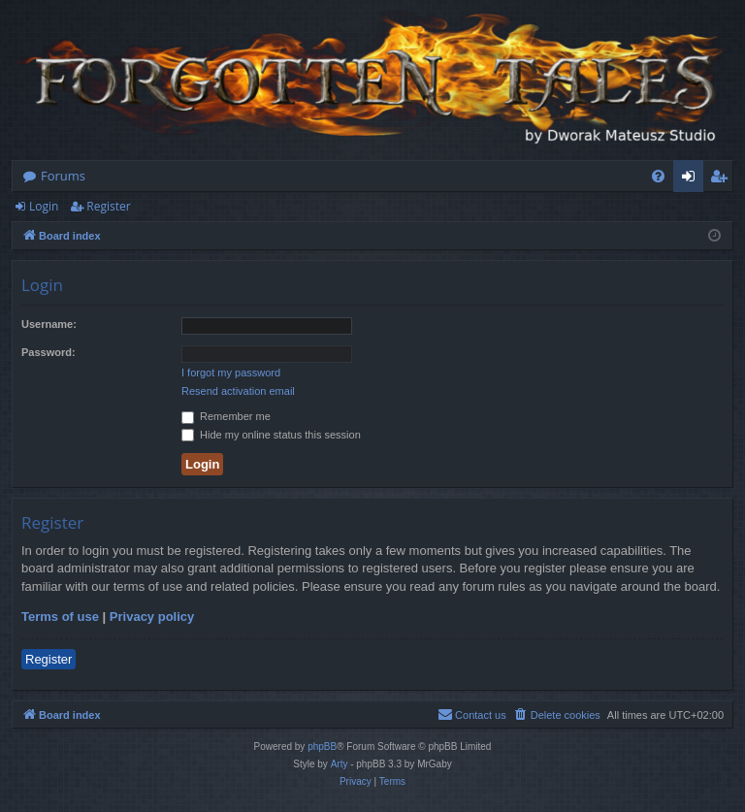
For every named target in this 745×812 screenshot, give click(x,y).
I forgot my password (230, 372)
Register (108, 206)
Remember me (226, 416)
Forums (63, 175)
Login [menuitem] (692, 179)
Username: (49, 324)
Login (43, 206)
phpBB (322, 746)
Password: (48, 352)
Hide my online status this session (271, 434)
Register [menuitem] (722, 179)
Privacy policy (152, 616)
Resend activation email (238, 391)
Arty (339, 764)
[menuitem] (658, 176)
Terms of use (60, 616)
